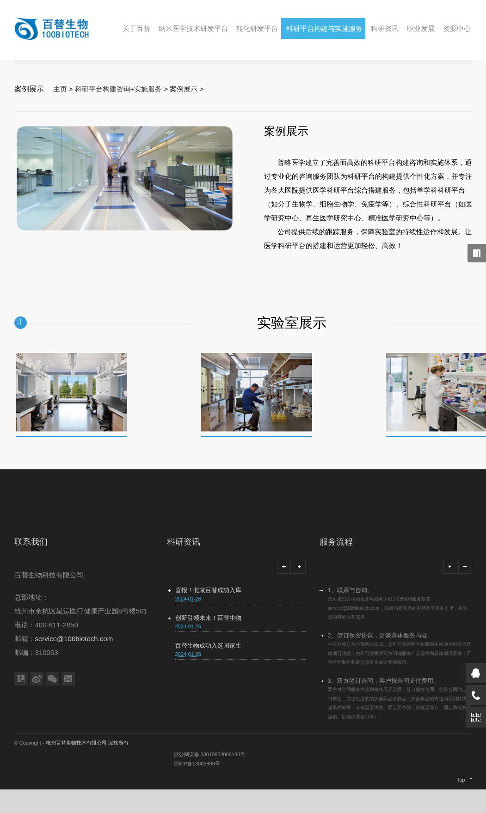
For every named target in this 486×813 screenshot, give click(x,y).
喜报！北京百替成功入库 (208, 591)
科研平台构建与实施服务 (324, 28)
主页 (60, 89)
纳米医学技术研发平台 (193, 28)
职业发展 (421, 28)
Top (461, 781)
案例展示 (184, 89)
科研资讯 (385, 28)
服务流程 (336, 543)
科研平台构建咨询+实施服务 (118, 89)
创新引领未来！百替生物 (208, 619)
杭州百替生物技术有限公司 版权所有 (87, 744)
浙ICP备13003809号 (197, 765)
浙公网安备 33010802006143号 (210, 755)
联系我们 (31, 543)
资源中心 (457, 28)
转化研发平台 (257, 28)
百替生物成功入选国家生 (208, 646)
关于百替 (136, 28)
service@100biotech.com (74, 640)
